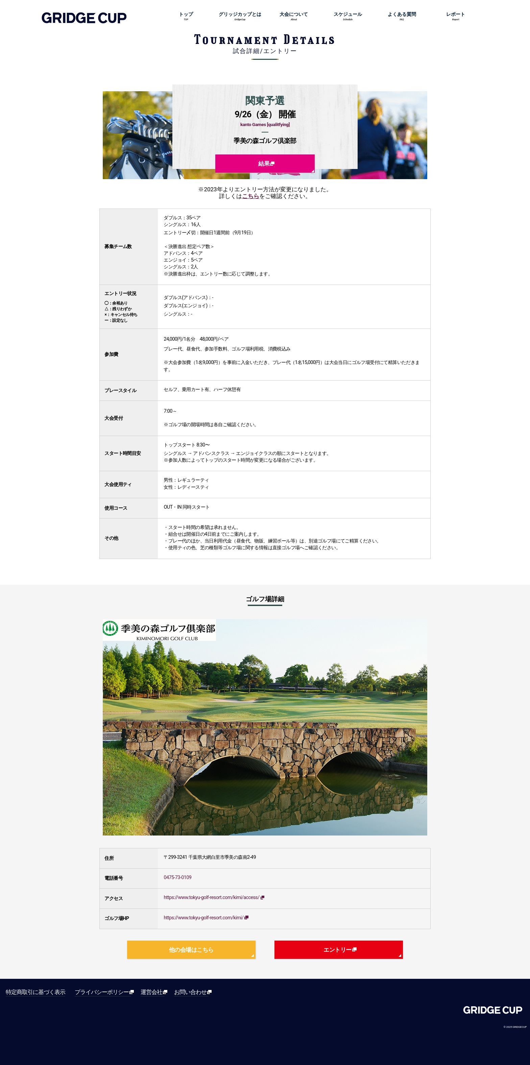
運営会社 (153, 992)
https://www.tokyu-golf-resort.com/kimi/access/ (212, 897)
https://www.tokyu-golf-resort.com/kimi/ (204, 918)
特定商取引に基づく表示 (35, 992)
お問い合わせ (191, 992)
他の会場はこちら (191, 949)
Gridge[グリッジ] (493, 1011)
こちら (250, 196)
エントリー (338, 949)
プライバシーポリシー (103, 992)
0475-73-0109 (177, 877)
